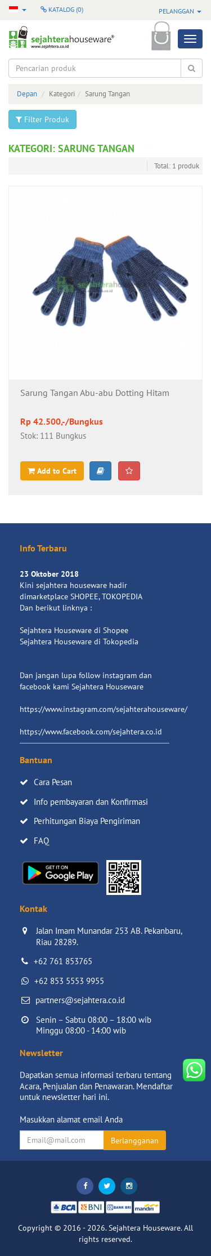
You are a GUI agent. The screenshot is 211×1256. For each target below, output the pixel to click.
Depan (27, 94)
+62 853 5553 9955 (69, 981)
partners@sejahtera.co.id (80, 1000)
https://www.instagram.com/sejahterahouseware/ (103, 709)
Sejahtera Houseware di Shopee (74, 630)
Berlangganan (135, 1140)
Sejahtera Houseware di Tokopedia (79, 641)
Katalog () (62, 9)
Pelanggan (180, 11)
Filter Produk (42, 119)
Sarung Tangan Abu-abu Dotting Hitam (94, 393)
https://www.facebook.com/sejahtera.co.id (91, 732)
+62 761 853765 (63, 961)
